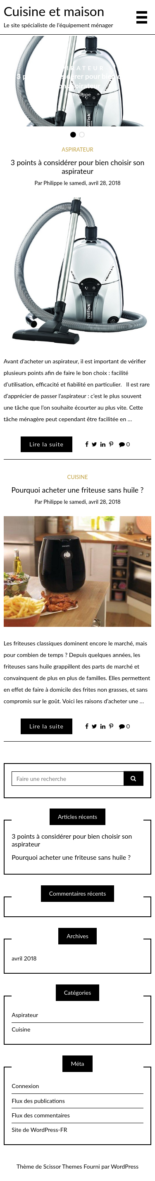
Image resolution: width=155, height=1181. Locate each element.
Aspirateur (77, 67)
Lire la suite (46, 444)
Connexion (25, 1085)
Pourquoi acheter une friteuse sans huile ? (78, 490)
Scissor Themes (62, 1166)
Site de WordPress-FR (39, 1129)
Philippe (82, 94)
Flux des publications (38, 1100)
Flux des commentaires (41, 1115)
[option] (78, 81)
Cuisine (77, 477)
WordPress (124, 1166)
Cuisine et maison (54, 11)
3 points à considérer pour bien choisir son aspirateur (77, 81)
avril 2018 (24, 958)
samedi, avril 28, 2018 (95, 183)
